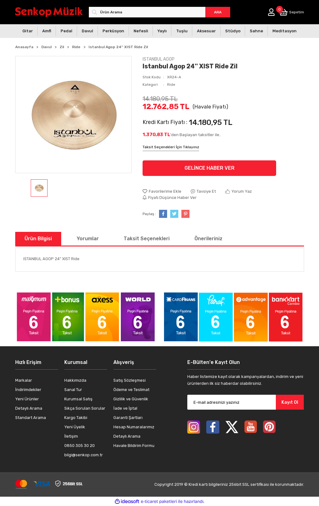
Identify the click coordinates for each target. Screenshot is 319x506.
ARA (217, 12)
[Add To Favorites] (162, 191)
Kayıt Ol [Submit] (289, 402)
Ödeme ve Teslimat (131, 389)
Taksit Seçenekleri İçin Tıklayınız (171, 147)
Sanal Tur (73, 389)
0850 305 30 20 (79, 445)
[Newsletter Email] (245, 402)
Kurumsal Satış (78, 399)
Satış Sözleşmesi (129, 380)
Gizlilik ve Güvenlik (130, 399)
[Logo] (49, 12)
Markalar (23, 380)
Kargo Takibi (75, 417)
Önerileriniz (208, 239)
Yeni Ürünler (27, 399)
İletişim (71, 436)
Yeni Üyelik (74, 427)
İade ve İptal (125, 408)
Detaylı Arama (28, 408)
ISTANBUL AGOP (159, 59)
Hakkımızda (75, 380)
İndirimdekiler (28, 389)
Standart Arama (30, 417)
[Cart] (291, 12)
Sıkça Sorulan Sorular (84, 408)
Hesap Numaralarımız (133, 427)
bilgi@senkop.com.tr (83, 455)
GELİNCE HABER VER (210, 168)
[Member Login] (271, 12)
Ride (171, 84)
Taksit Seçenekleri (147, 239)
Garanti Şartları (128, 417)
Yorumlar (88, 239)
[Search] (159, 12)
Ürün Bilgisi (38, 239)
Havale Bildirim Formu (133, 445)
